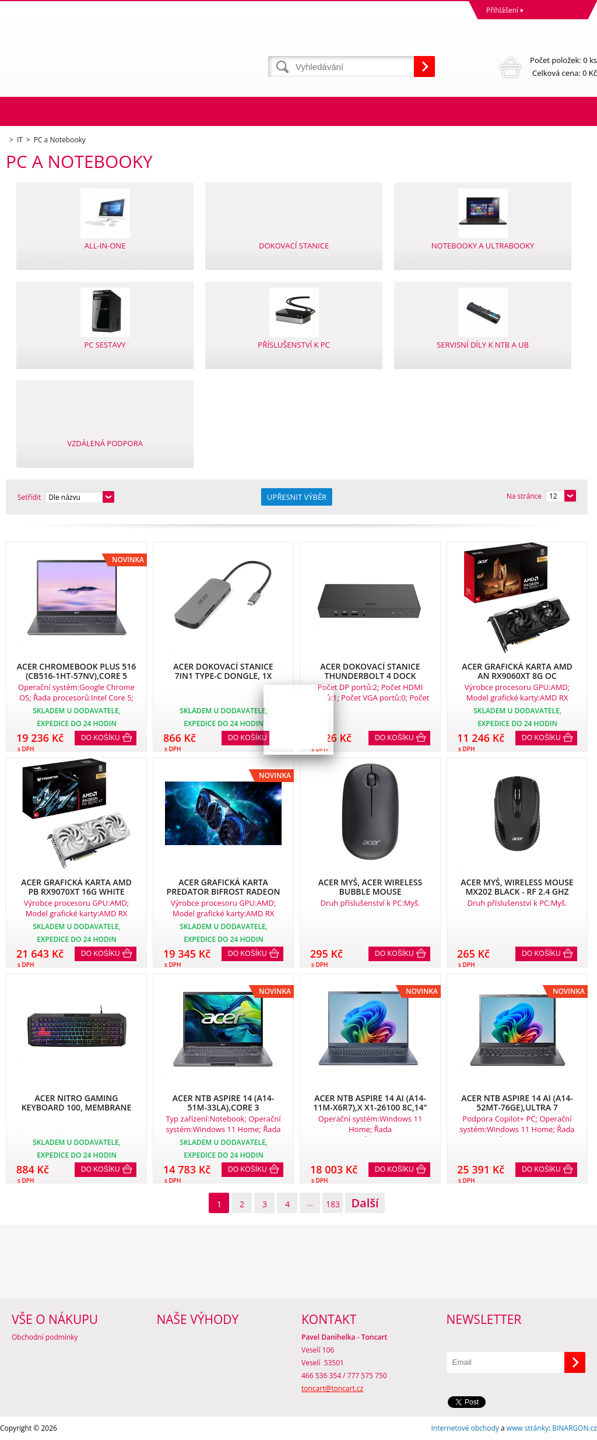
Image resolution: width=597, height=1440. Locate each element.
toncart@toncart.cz (332, 1388)
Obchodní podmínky (45, 1337)
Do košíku (100, 738)
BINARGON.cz (574, 1428)
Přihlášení (502, 10)
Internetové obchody (464, 1428)
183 (333, 1204)
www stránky (528, 1428)
